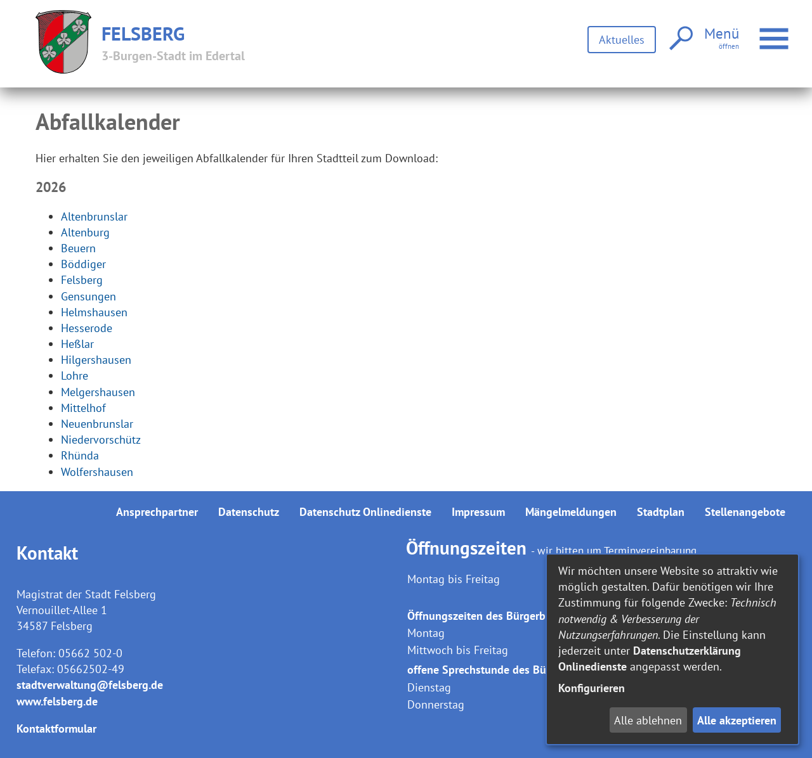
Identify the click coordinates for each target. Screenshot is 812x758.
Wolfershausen (97, 472)
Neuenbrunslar (97, 423)
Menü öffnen (775, 32)
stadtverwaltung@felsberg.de (89, 685)
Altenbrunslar (94, 216)
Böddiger (83, 264)
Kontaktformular (56, 728)
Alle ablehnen (648, 720)
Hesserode (86, 328)
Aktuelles (622, 39)
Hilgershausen (96, 359)
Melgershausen (98, 392)
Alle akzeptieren (736, 720)
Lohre (74, 375)
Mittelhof (83, 408)
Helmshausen (94, 312)
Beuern (78, 248)
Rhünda (80, 455)
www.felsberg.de (57, 701)
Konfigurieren (591, 688)
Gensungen (88, 296)
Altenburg (85, 232)
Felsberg (82, 280)
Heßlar (77, 344)
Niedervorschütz (101, 439)
